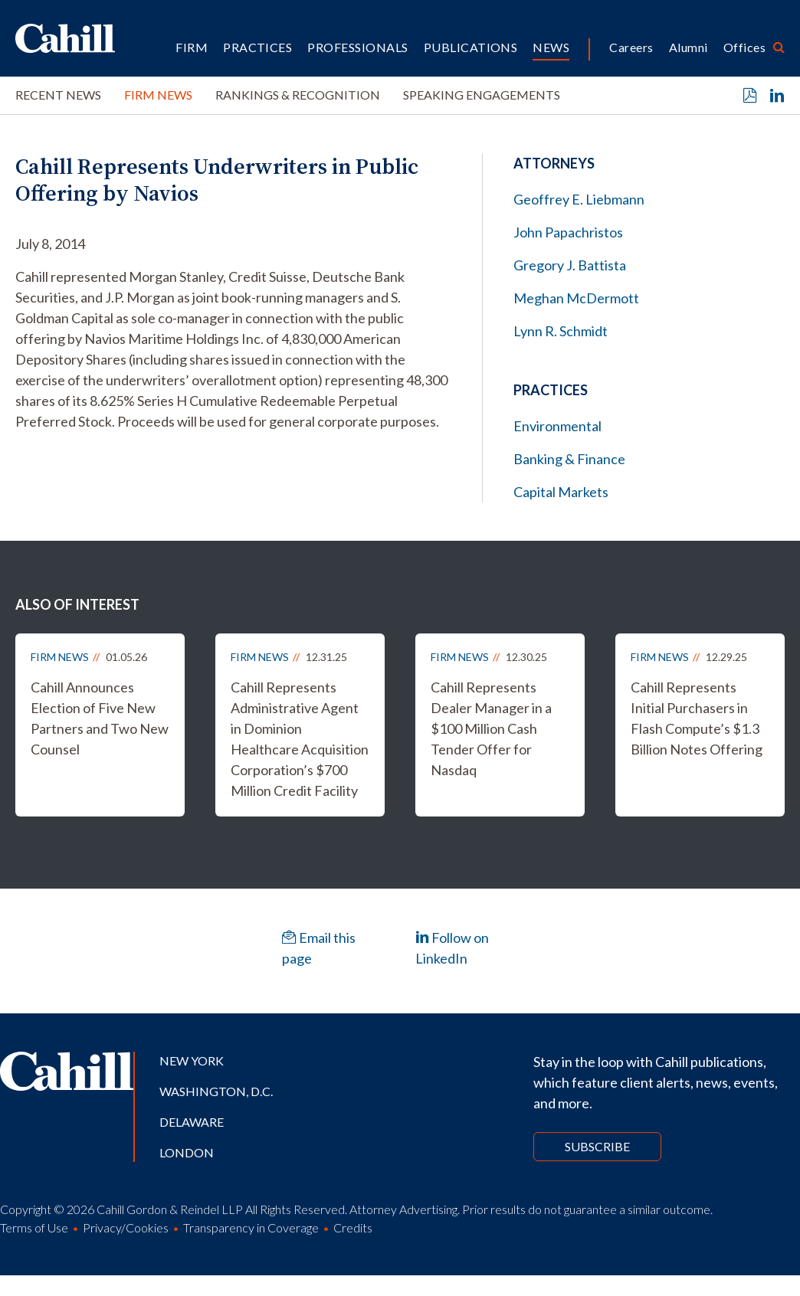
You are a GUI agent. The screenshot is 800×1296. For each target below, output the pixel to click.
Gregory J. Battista (569, 265)
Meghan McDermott (576, 298)
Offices (744, 47)
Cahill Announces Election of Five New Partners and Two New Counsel (100, 718)
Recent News (58, 94)
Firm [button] (191, 47)
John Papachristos (568, 232)
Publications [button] (471, 47)
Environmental (557, 425)
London (186, 1152)
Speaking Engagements (481, 94)
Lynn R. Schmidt (560, 330)
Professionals (357, 47)
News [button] (551, 47)
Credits (352, 1227)
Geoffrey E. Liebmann (578, 199)
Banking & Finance (569, 458)
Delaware (191, 1121)
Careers (631, 47)
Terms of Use (34, 1227)
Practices (257, 47)
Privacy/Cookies (126, 1227)
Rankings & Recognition (297, 94)
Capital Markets (560, 491)
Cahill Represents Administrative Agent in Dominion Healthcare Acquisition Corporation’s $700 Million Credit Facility (300, 739)
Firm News (158, 94)
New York (191, 1060)
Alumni (688, 47)
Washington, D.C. (216, 1091)
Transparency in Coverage (251, 1227)
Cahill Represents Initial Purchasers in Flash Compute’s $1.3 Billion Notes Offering (696, 718)
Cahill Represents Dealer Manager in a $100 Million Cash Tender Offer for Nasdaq (491, 728)
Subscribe (597, 1146)
